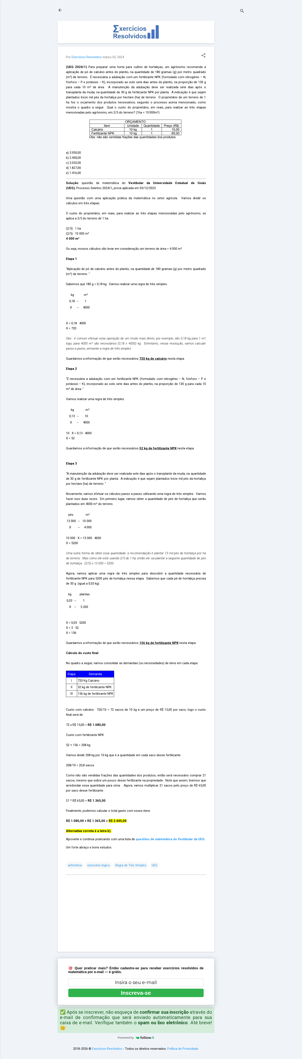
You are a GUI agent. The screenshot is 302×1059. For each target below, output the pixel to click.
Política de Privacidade (182, 1049)
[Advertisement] (231, 84)
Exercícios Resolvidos (107, 1049)
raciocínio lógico (98, 865)
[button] (203, 56)
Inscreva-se (136, 993)
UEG (154, 865)
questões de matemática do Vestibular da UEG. (170, 839)
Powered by (136, 1037)
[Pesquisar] (242, 11)
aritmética (75, 865)
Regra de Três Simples (130, 865)
